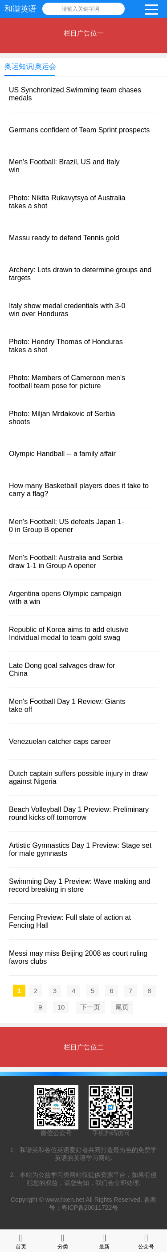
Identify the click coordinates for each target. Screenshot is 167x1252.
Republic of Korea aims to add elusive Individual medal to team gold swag (69, 633)
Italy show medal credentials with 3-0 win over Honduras (67, 310)
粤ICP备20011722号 (89, 1207)
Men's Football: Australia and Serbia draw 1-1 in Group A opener (66, 561)
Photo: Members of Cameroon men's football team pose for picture (67, 382)
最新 (104, 1241)
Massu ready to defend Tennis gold (64, 238)
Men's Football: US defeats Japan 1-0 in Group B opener (66, 525)
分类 (62, 1241)
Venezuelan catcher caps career (60, 741)
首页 (21, 1241)
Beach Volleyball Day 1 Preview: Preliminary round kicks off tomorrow (79, 813)
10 (61, 1007)
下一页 (90, 1007)
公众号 (146, 1241)
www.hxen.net (64, 1199)
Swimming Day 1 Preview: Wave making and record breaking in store (80, 885)
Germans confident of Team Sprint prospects (79, 130)
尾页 (122, 1007)
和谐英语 (20, 8)
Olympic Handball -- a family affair (62, 453)
